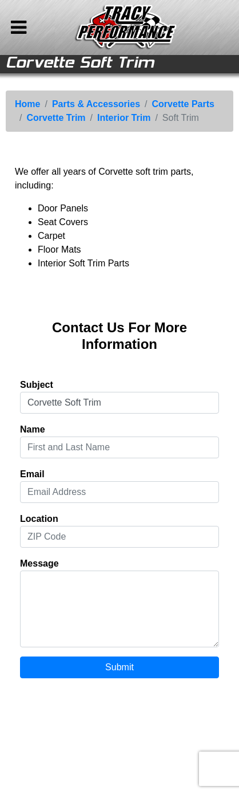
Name (32, 429)
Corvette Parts (183, 104)
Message (39, 563)
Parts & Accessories (96, 104)
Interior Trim (123, 118)
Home (27, 104)
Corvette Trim (55, 118)
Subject (36, 385)
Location (39, 519)
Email (32, 474)
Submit (119, 667)
